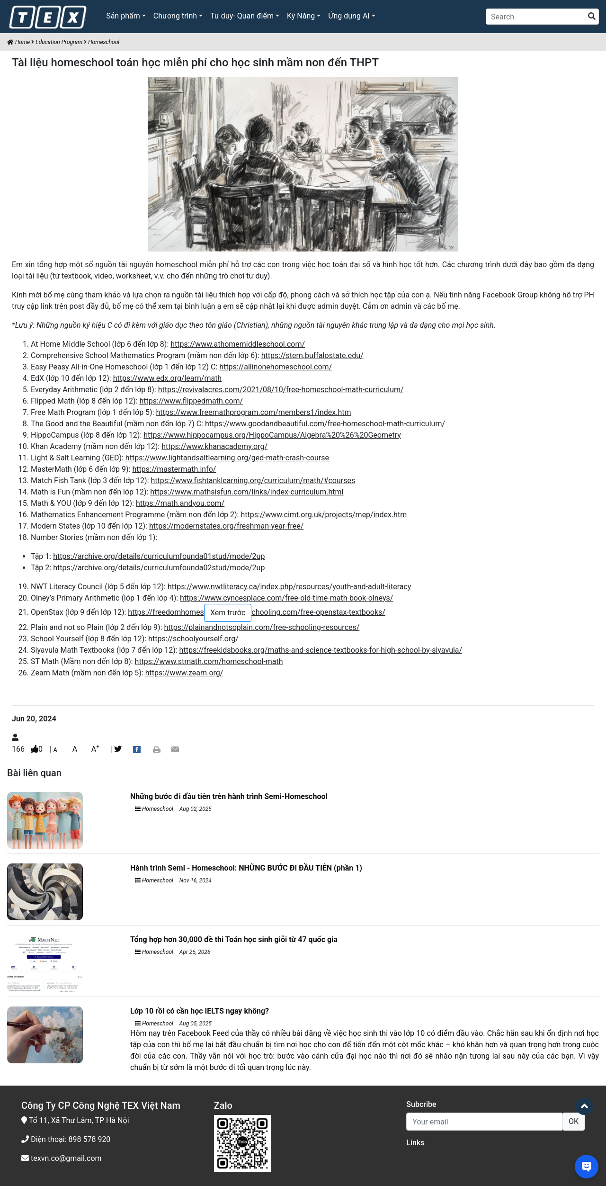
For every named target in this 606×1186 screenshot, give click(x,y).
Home (18, 42)
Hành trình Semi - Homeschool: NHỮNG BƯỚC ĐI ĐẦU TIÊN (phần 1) (246, 867)
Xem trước (227, 612)
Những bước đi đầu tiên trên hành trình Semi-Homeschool (229, 796)
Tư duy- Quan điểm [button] (242, 15)
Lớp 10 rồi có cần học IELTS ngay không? (199, 1010)
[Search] (542, 16)
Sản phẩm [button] (123, 15)
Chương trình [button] (175, 15)
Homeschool (103, 42)
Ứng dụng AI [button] (348, 15)
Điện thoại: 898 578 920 (65, 1139)
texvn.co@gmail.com (61, 1158)
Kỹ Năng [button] (301, 15)
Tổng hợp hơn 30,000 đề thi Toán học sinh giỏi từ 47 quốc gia (234, 939)
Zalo (223, 1105)
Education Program (59, 42)
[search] (591, 16)
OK (574, 1121)
